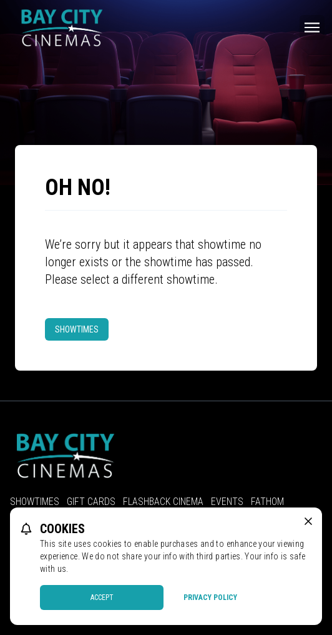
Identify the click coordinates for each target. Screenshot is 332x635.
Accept (102, 597)
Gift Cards (91, 502)
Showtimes (77, 329)
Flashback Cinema (163, 502)
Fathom (267, 502)
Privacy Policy (210, 597)
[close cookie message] (308, 521)
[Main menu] (312, 27)
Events (227, 502)
